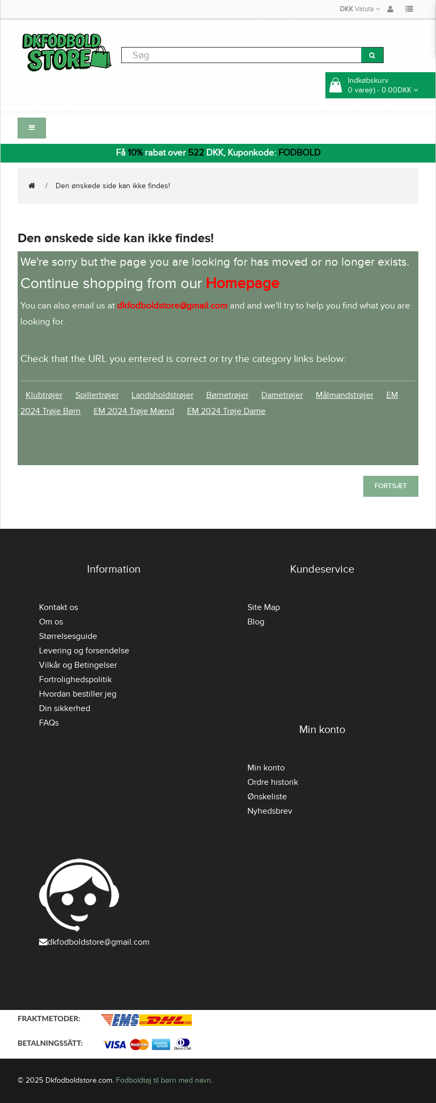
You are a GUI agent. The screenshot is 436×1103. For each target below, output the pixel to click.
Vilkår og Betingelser (78, 665)
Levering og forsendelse (84, 650)
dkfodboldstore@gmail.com (94, 942)
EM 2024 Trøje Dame (226, 411)
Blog (255, 621)
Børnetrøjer (227, 395)
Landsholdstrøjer (162, 395)
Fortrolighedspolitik (75, 679)
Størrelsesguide (68, 636)
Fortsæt (391, 486)
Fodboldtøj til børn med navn (163, 1080)
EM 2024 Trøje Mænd (134, 411)
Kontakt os (58, 607)
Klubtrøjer (44, 395)
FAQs (49, 723)
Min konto (266, 767)
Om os (51, 621)
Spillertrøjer (97, 395)
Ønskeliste (267, 796)
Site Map (263, 607)
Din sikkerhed (64, 708)
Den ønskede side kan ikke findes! (113, 185)
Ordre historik (272, 782)
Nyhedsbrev (269, 811)
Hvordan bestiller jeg (77, 694)
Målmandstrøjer (344, 395)
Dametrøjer (282, 395)
